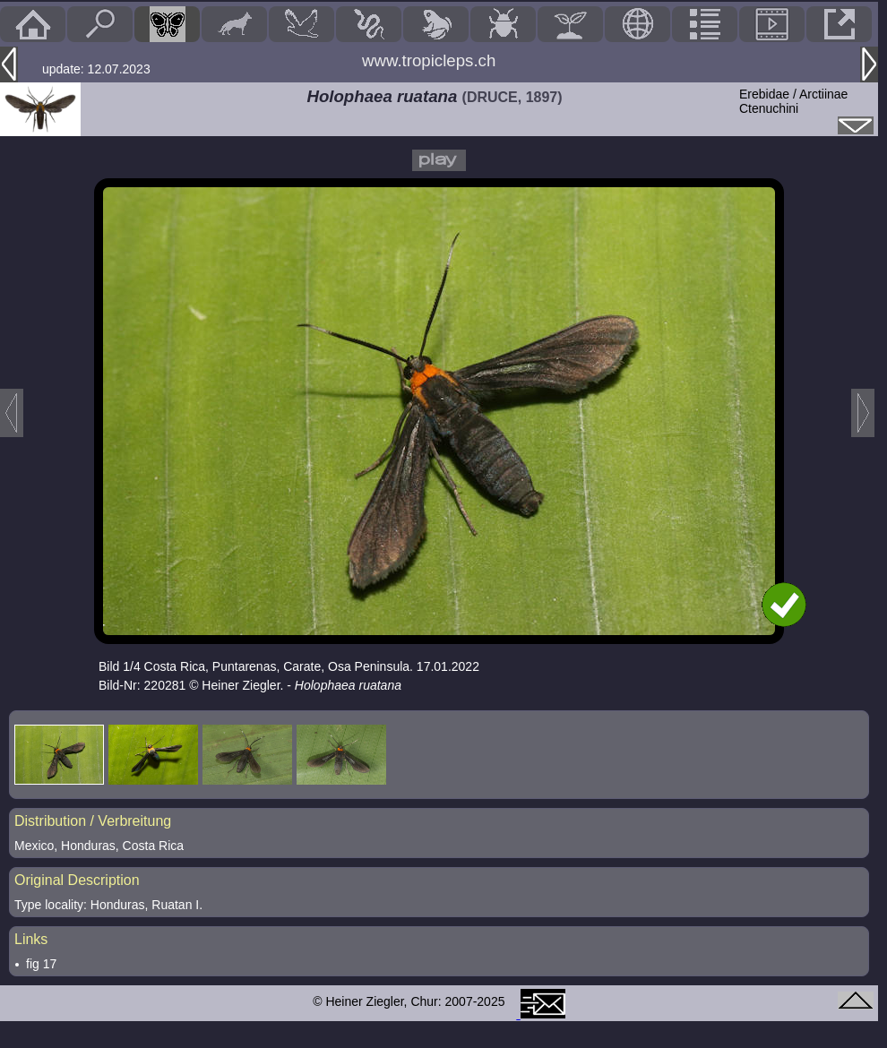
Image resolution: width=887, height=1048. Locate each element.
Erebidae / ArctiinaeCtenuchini (793, 101)
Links (30, 939)
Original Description (77, 880)
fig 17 (41, 964)
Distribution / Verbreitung (92, 821)
